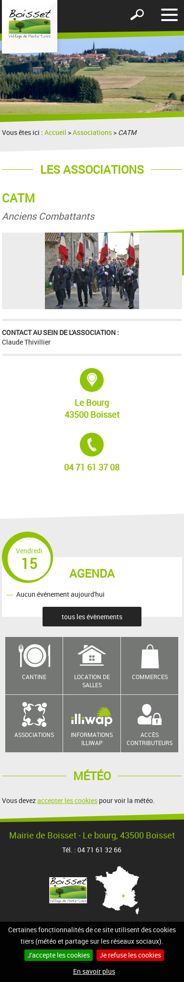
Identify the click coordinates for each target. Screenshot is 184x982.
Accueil (55, 132)
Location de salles (92, 681)
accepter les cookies (67, 800)
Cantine (34, 677)
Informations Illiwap (92, 739)
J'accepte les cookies (58, 955)
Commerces (150, 677)
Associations (92, 132)
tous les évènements (92, 616)
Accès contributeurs (150, 739)
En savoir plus (94, 971)
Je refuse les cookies (130, 955)
